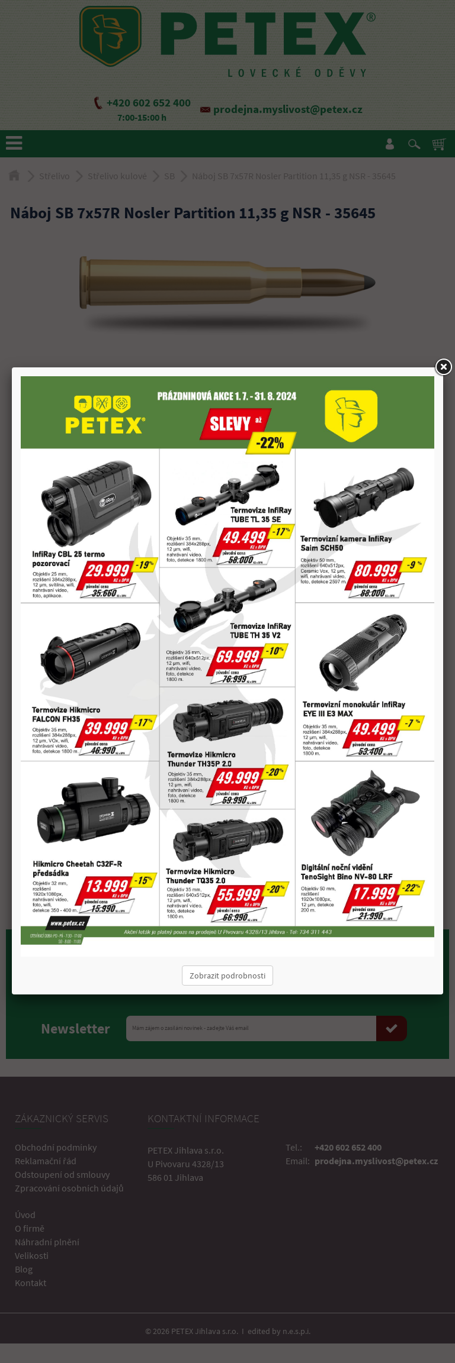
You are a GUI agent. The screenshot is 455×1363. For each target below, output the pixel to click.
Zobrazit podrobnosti (227, 975)
